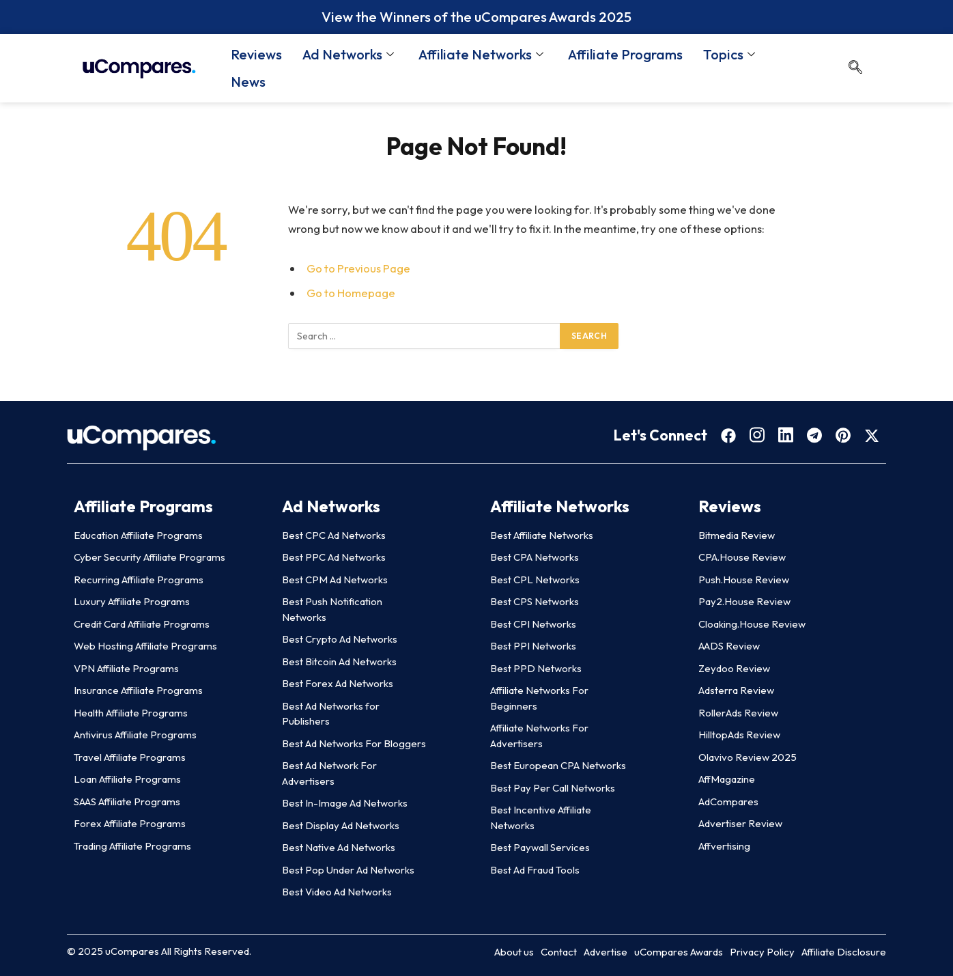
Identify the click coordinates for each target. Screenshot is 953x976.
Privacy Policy (762, 951)
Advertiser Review (740, 823)
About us (514, 951)
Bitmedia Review (736, 535)
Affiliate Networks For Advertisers (539, 735)
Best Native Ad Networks (338, 847)
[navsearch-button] (855, 68)
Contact (559, 951)
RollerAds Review (738, 712)
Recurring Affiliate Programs (138, 579)
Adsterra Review (736, 690)
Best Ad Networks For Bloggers (354, 743)
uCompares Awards (678, 951)
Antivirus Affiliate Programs (135, 734)
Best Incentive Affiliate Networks (540, 817)
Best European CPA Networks (558, 765)
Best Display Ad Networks (340, 825)
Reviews (256, 54)
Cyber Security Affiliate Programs (149, 556)
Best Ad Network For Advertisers (329, 773)
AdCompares (728, 801)
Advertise (605, 951)
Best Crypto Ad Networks (339, 638)
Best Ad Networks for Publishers (331, 713)
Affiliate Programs (625, 54)
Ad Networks (348, 54)
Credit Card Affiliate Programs (142, 623)
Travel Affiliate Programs (130, 757)
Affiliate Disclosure (843, 951)
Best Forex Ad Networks (337, 683)
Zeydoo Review (734, 668)
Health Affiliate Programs (131, 712)
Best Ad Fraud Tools (535, 869)
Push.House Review (743, 579)
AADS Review (729, 645)
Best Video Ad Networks (337, 891)
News (248, 81)
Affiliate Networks (480, 54)
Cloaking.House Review (752, 623)
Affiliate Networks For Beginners (539, 698)
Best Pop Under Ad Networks (348, 869)
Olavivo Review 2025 (747, 757)
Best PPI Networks (533, 645)
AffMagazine (726, 778)
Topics (729, 54)
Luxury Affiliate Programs (132, 601)
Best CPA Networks (534, 556)
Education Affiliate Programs (138, 535)
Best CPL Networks (535, 579)
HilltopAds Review (739, 734)
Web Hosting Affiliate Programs (145, 645)
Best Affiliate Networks (541, 535)
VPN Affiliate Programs (126, 668)
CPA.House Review (742, 556)
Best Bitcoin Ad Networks (339, 661)
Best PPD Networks (536, 668)
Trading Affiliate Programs (132, 845)
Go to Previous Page (358, 268)
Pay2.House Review (744, 601)
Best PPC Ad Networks (334, 556)
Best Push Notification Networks (332, 609)
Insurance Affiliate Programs (138, 690)
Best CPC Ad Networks (334, 535)
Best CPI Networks (533, 623)
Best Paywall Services (540, 847)
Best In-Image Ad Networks (345, 802)
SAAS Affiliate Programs (127, 801)
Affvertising (724, 845)
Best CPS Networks (534, 601)
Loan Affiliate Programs (127, 778)
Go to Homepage (351, 292)
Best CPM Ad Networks (335, 579)
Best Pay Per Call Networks (552, 787)
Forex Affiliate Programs (130, 823)
